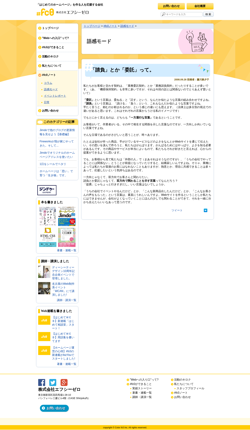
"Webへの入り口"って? (144, 379)
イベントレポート (55, 95)
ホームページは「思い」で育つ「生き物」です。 (56, 173)
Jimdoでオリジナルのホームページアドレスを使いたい (57, 154)
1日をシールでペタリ (53, 164)
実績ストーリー (142, 388)
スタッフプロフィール (190, 388)
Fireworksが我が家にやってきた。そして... (57, 143)
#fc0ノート (49, 74)
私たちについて (51, 65)
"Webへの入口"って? (55, 38)
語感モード (51, 89)
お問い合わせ (171, 6)
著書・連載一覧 (66, 250)
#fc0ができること (53, 47)
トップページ (50, 28)
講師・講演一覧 (66, 300)
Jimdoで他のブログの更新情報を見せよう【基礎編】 (57, 132)
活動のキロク (50, 56)
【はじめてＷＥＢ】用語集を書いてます (63, 337)
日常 (46, 102)
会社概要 (200, 6)
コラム (48, 82)
